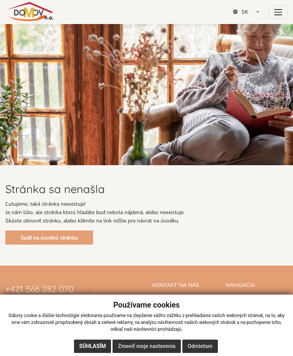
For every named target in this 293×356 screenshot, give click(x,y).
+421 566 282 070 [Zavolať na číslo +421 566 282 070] (39, 288)
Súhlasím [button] (92, 346)
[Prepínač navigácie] (278, 12)
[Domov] (29, 11)
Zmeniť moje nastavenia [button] (146, 346)
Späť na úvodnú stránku (49, 237)
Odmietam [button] (200, 346)
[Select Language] (248, 11)
